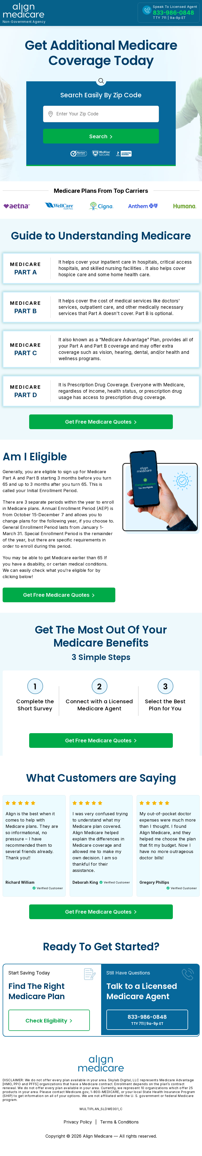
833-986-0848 (147, 1023)
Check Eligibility (48, 1024)
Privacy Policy (78, 1125)
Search (101, 136)
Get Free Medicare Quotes (101, 422)
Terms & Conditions (119, 1125)
